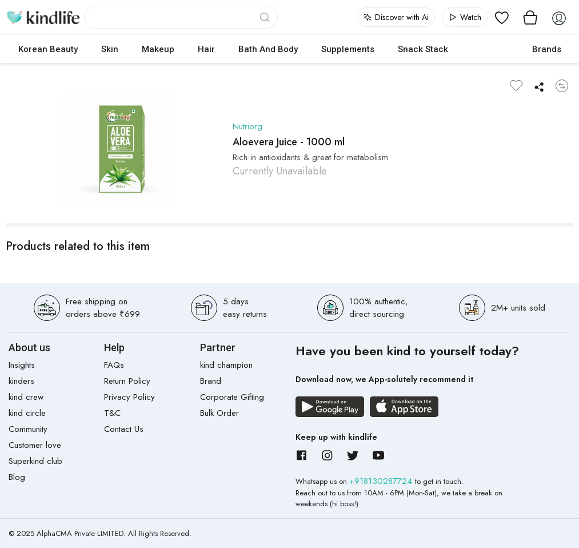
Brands (546, 49)
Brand (210, 381)
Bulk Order (219, 413)
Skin (109, 49)
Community (28, 429)
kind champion (226, 365)
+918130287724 (382, 481)
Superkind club (35, 461)
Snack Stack (423, 49)
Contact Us (123, 429)
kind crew (26, 397)
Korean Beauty (48, 49)
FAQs (114, 365)
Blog (17, 477)
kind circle (27, 413)
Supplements (347, 49)
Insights (22, 365)
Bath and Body (268, 49)
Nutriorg (247, 126)
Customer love (35, 445)
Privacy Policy (129, 397)
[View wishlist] (502, 17)
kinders (21, 381)
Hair (206, 49)
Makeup (158, 49)
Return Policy (127, 381)
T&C (112, 413)
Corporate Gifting (232, 397)
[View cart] (530, 17)
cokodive (490, 49)
